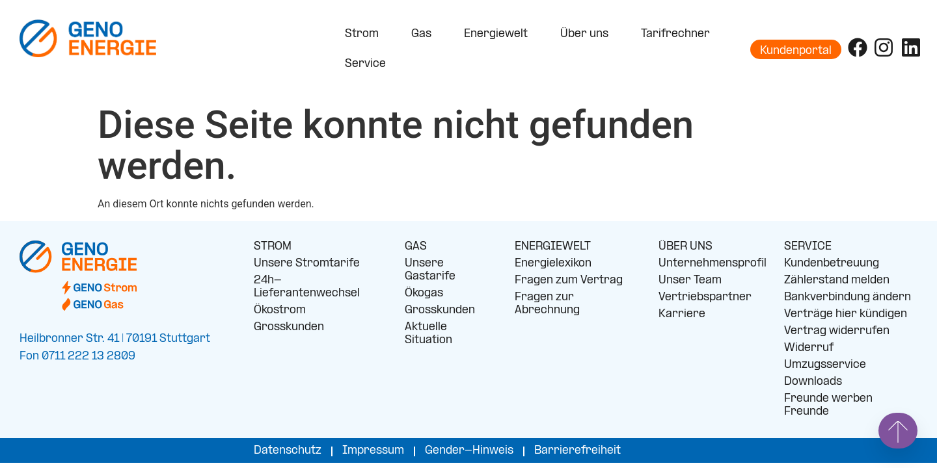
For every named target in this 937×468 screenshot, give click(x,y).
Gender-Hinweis (469, 451)
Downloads (813, 382)
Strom (365, 34)
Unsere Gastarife (430, 270)
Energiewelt (499, 34)
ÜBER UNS (686, 246)
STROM (273, 246)
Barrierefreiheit (577, 451)
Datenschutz (287, 451)
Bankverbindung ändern (847, 297)
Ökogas (424, 293)
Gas (424, 34)
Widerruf (809, 348)
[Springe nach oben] (897, 430)
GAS (416, 246)
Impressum (373, 451)
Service (368, 64)
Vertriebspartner (705, 297)
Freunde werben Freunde (828, 405)
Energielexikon (553, 263)
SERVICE (808, 246)
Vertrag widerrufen (836, 331)
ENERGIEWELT (553, 246)
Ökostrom (280, 310)
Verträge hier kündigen (845, 314)
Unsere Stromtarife (307, 263)
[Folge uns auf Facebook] (857, 47)
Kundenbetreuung (831, 263)
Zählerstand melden (836, 280)
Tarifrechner (675, 34)
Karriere (682, 314)
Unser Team (690, 280)
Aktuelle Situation (428, 333)
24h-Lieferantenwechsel (307, 287)
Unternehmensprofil (712, 263)
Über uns (587, 34)
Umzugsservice (825, 365)
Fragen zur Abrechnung (547, 304)
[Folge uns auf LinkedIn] (911, 47)
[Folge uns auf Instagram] (883, 47)
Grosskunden (289, 327)
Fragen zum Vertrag (569, 280)
